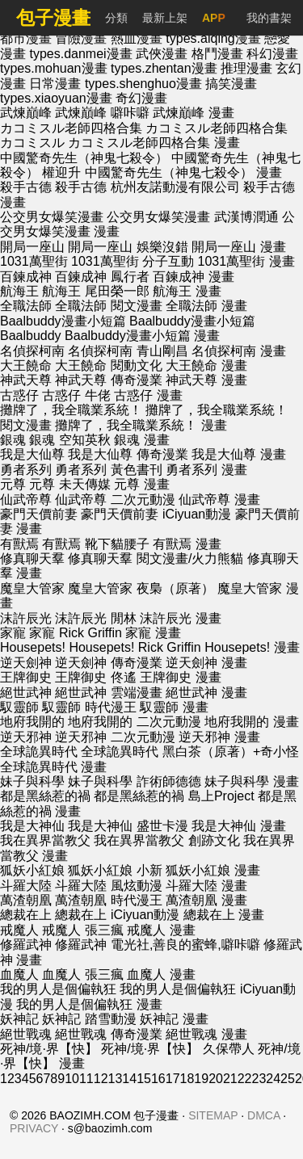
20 (215, 1079)
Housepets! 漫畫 (251, 647)
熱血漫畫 (138, 38)
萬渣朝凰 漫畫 (206, 900)
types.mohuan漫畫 (55, 68)
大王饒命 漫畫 (206, 365)
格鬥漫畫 (218, 54)
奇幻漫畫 (141, 98)
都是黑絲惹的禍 (45, 796)
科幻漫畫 (272, 54)
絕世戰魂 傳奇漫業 (108, 1034)
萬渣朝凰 (26, 900)
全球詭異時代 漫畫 (53, 767)
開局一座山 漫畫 (238, 247)
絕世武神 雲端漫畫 (108, 692)
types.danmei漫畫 (82, 54)
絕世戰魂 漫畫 (206, 1034)
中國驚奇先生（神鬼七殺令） (84, 158)
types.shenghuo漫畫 (145, 83)
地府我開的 (32, 722)
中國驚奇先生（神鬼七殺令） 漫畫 (183, 172)
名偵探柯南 (32, 351)
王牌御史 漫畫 (180, 677)
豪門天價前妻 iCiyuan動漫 (156, 514)
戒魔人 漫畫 (161, 930)
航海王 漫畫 (187, 291)
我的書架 (269, 17)
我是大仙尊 (32, 454)
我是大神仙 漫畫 (238, 826)
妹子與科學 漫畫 (251, 781)
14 (129, 1079)
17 (173, 1079)
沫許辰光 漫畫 (180, 618)
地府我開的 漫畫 (251, 722)
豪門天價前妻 (39, 514)
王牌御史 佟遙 (95, 677)
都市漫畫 (27, 38)
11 (86, 1079)
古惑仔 (19, 395)
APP (213, 17)
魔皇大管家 (32, 588)
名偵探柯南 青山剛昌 (127, 351)
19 (201, 1079)
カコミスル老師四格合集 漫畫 (153, 142)
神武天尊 (26, 380)
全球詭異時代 (39, 751)
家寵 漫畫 (152, 633)
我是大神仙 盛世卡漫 (127, 826)
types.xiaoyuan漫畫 (58, 98)
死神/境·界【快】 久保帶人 (177, 1049)
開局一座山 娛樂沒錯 (127, 247)
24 (273, 1079)
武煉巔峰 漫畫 (193, 113)
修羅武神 (26, 944)
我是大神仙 (32, 826)
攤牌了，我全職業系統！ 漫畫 (140, 425)
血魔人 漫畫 (161, 974)
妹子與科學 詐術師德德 (134, 781)
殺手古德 (26, 187)
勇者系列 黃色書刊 (108, 470)
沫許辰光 (26, 618)
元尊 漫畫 (141, 484)
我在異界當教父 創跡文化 (166, 840)
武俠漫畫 (163, 54)
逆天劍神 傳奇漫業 (108, 663)
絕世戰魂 (26, 1034)
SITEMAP (213, 1115)
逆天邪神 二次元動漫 (115, 737)
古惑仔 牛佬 (76, 395)
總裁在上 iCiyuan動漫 (117, 915)
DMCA (263, 1115)
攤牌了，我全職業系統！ (71, 410)
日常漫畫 (56, 83)
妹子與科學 (32, 781)
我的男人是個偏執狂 (58, 989)
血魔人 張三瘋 (82, 974)
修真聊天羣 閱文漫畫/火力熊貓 (155, 558)
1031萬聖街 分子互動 (132, 261)
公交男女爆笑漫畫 (51, 217)
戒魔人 (19, 930)
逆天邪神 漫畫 (219, 737)
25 (287, 1079)
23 (259, 1079)
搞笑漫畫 (231, 83)
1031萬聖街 (34, 261)
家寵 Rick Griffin (75, 633)
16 (158, 1079)
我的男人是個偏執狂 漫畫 (89, 1004)
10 (72, 1079)
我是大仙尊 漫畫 (238, 454)
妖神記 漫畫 (174, 1019)
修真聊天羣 (32, 558)
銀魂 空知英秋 (69, 440)
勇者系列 (26, 470)
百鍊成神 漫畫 (193, 276)
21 (230, 1079)
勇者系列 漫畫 (206, 470)
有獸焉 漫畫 (187, 544)
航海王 (19, 291)
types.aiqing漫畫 (215, 38)
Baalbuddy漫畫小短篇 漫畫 (142, 335)
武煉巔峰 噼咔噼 (102, 113)
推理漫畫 (248, 68)
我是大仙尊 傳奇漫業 (127, 454)
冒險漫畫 (82, 38)
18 (187, 1079)
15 (144, 1079)
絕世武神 (26, 692)
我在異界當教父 (45, 840)
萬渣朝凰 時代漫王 (108, 900)
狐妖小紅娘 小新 (115, 870)
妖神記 (19, 1019)
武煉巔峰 (26, 113)
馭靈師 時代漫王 (89, 707)
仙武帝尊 (26, 499)
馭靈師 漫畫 (174, 707)
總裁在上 (26, 915)
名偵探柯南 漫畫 (238, 351)
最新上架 (164, 17)
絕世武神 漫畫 (206, 692)
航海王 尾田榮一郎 (95, 291)
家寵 (13, 633)
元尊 (13, 484)
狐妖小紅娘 (32, 870)
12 (101, 1079)
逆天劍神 (26, 663)
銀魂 (13, 440)
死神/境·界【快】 (49, 1049)
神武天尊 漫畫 (206, 380)
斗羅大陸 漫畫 (206, 885)
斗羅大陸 (26, 885)
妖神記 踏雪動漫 (89, 1019)
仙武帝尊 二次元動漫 (115, 499)
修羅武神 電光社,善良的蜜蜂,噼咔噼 (157, 944)
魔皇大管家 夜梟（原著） (140, 588)
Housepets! (32, 647)
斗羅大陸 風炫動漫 (108, 885)
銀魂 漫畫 (141, 440)
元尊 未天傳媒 (69, 484)
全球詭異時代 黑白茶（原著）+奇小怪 (190, 751)
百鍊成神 (26, 276)
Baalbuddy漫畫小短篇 (63, 321)
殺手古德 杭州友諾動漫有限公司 (147, 187)
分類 (116, 17)
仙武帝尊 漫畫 (219, 499)
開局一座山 (32, 247)
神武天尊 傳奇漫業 (108, 380)
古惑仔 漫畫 (148, 395)
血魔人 (19, 974)
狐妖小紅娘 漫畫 (212, 870)
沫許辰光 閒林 (95, 618)
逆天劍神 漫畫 (206, 663)
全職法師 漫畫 (206, 306)
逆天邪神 (26, 737)
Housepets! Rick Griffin (134, 647)
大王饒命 (26, 365)
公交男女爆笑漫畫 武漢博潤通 (192, 217)
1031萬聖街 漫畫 (246, 261)
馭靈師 (19, 707)
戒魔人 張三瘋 (82, 930)
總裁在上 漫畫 (223, 915)
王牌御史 (26, 677)
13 (115, 1079)
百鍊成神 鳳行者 (102, 276)
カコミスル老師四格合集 (71, 128)
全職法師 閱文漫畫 (108, 306)
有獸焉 (19, 544)
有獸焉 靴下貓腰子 (95, 544)
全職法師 (26, 306)
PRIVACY (34, 1128)
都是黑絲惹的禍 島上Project (174, 796)
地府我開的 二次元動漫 (134, 722)
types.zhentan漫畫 (166, 68)
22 (245, 1079)
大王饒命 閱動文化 (108, 365)
